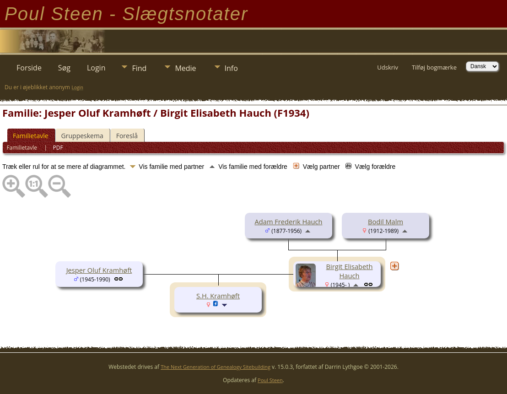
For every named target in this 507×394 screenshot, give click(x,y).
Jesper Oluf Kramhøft (99, 270)
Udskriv (387, 67)
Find (139, 68)
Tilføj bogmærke (434, 67)
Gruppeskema (82, 135)
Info (231, 68)
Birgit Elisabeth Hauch (349, 271)
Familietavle (31, 135)
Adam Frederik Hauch (289, 221)
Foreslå (127, 135)
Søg (64, 68)
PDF (58, 147)
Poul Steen (270, 380)
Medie (185, 68)
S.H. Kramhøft (218, 295)
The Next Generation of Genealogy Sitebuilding (215, 366)
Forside (29, 68)
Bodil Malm (385, 221)
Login (96, 68)
